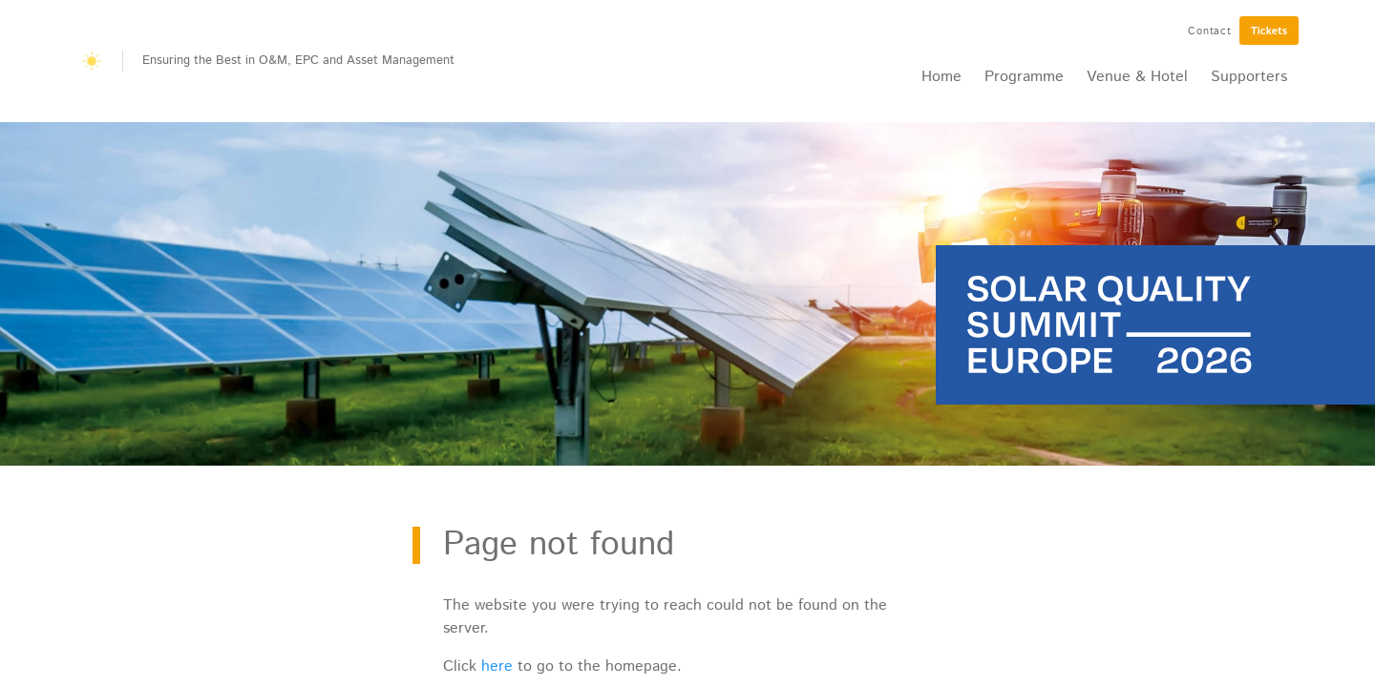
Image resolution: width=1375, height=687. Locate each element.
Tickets (1269, 31)
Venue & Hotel (1137, 77)
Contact (1210, 31)
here (497, 666)
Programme (1024, 77)
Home (941, 77)
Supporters (1249, 77)
